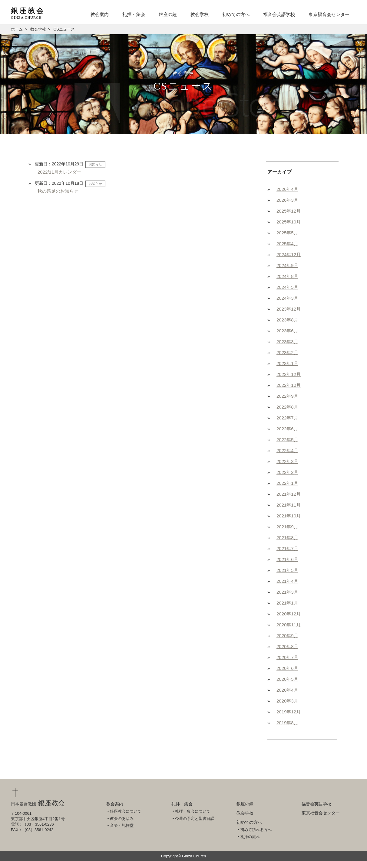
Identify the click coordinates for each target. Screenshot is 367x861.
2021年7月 (287, 548)
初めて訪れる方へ (256, 829)
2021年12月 (288, 494)
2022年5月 (287, 439)
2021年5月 (287, 570)
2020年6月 (287, 668)
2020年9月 (287, 635)
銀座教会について (125, 811)
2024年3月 (287, 298)
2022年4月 (287, 450)
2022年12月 (288, 374)
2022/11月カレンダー (59, 171)
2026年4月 (287, 189)
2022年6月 (287, 428)
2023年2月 (287, 352)
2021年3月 (287, 592)
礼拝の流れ (250, 836)
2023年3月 (287, 341)
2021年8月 (287, 537)
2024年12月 (288, 254)
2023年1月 (287, 363)
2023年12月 (288, 308)
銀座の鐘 (168, 14)
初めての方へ (236, 14)
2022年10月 (288, 385)
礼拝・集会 (133, 14)
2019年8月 (287, 722)
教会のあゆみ (122, 818)
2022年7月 (287, 417)
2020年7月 (287, 657)
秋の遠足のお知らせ (58, 191)
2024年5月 (287, 287)
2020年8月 (287, 646)
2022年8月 (287, 406)
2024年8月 (287, 276)
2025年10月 (288, 221)
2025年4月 (287, 243)
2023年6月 (287, 330)
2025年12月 (288, 211)
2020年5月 (287, 679)
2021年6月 (287, 559)
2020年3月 (287, 700)
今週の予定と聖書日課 (194, 818)
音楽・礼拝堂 (122, 825)
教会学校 (199, 14)
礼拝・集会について (192, 811)
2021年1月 (287, 602)
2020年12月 (288, 613)
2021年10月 (288, 515)
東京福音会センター (329, 14)
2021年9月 (287, 526)
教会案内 (100, 14)
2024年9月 (287, 265)
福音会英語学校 (279, 14)
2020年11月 (288, 624)
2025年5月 (287, 232)
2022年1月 (287, 483)
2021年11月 (288, 504)
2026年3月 (287, 200)
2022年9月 (287, 396)
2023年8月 (287, 319)
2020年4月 (287, 690)
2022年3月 (287, 461)
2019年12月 (288, 711)
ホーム (17, 29)
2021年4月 (287, 581)
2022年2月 (287, 472)
